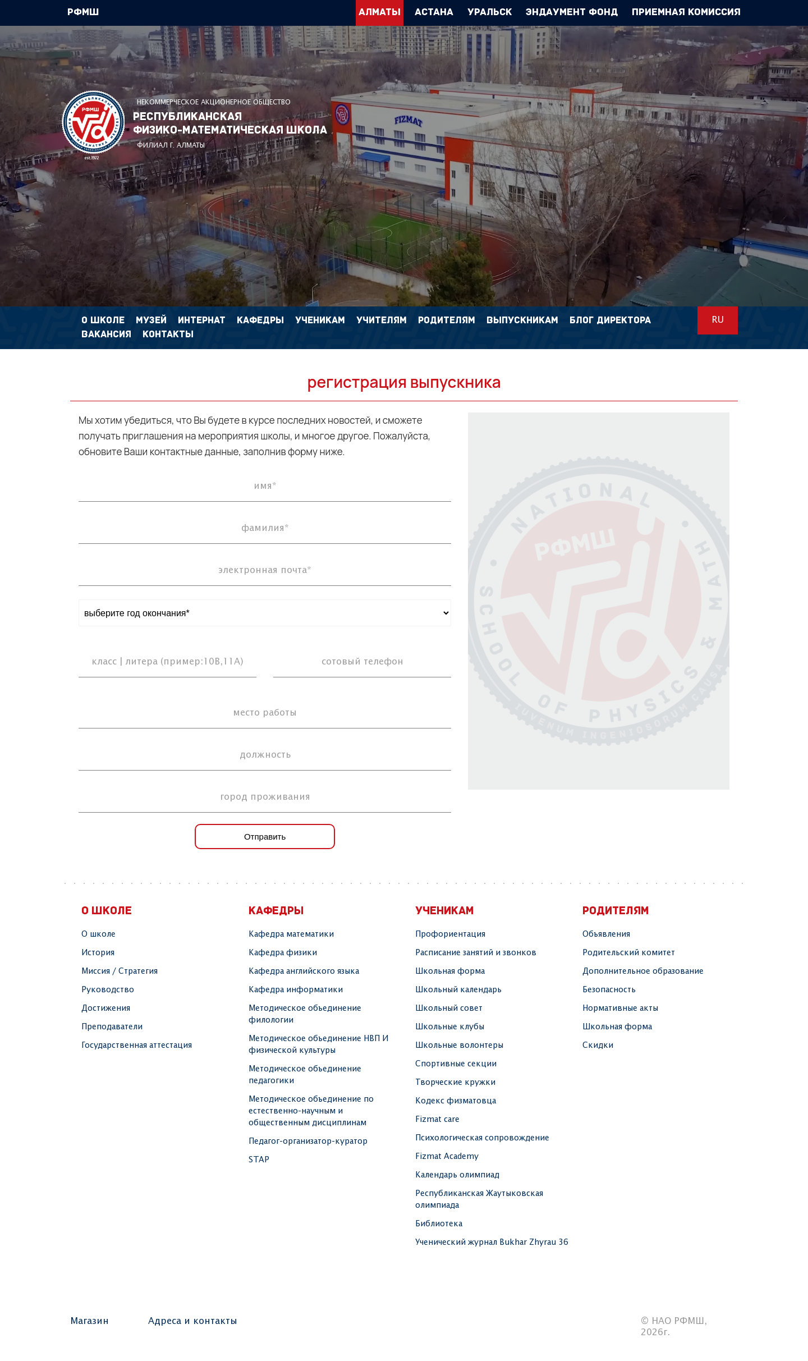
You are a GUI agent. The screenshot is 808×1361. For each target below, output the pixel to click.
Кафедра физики (283, 953)
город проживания (265, 797)
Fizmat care (437, 1120)
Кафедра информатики (296, 990)
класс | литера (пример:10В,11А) (167, 662)
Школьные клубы (449, 1027)
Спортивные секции (456, 1064)
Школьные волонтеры (459, 1046)
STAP (259, 1160)
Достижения (105, 1008)
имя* (265, 486)
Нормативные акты (620, 1008)
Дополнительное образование (643, 971)
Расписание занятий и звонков (475, 953)
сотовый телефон (362, 662)
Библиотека (438, 1224)
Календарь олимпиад (457, 1175)
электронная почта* (264, 570)
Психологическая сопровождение (482, 1138)
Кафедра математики (291, 934)
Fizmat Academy (447, 1157)
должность (265, 755)
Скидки (597, 1046)
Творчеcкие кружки (455, 1083)
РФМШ (93, 124)
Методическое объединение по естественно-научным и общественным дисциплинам (311, 1111)
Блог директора (610, 321)
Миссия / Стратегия (119, 971)
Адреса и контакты (192, 1321)
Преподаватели (112, 1027)
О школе (98, 934)
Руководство (107, 990)
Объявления (606, 934)
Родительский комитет (628, 953)
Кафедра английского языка (304, 971)
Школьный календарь (458, 990)
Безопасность (609, 990)
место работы (265, 713)
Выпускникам (522, 321)
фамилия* (265, 528)
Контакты (168, 335)
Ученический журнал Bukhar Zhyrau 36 (491, 1243)
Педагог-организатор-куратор (308, 1141)
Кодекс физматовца (455, 1101)
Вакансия (106, 335)
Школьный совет (449, 1008)
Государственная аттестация (136, 1046)
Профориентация (450, 934)
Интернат (202, 321)
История (97, 953)
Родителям (446, 321)
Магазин (89, 1321)
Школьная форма (450, 971)
